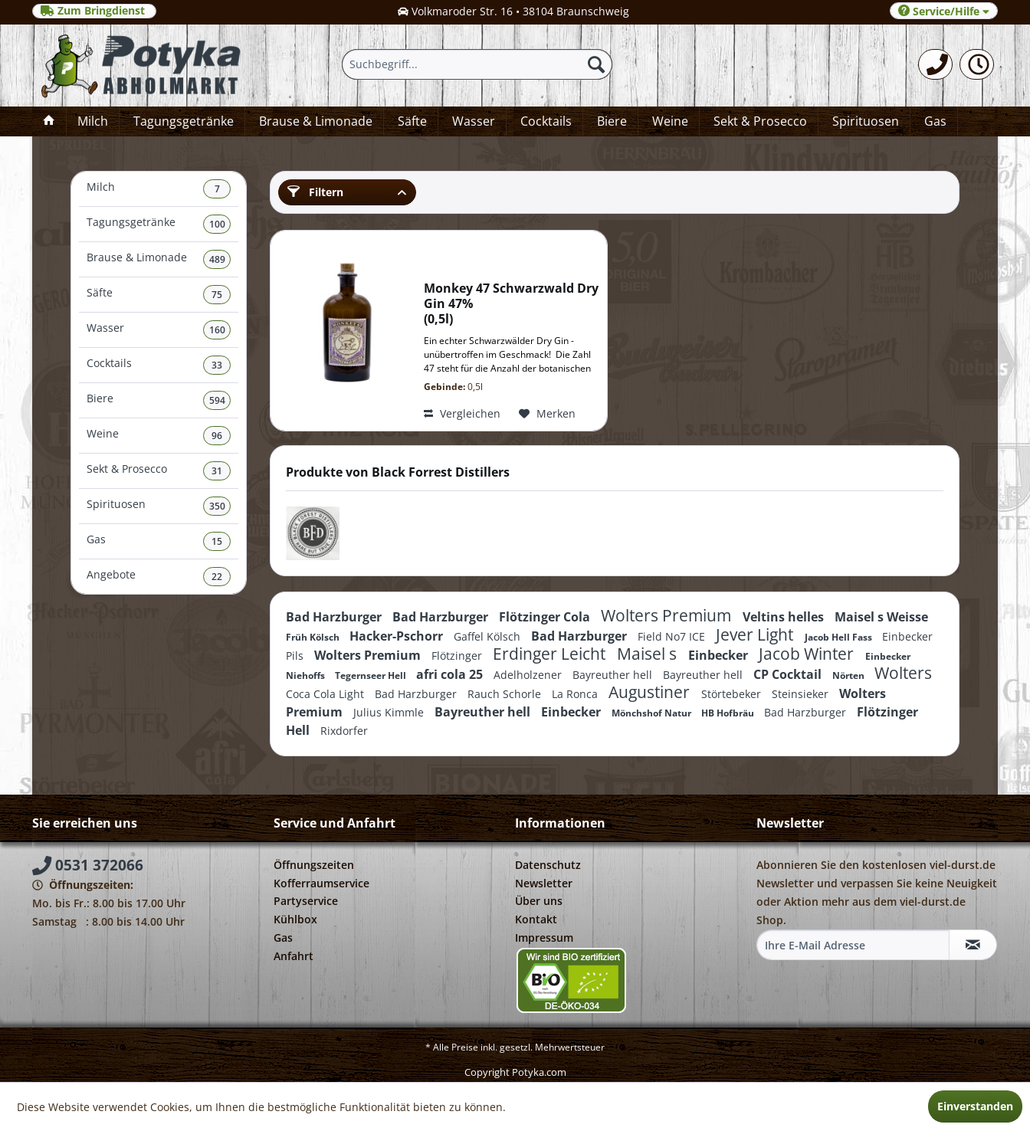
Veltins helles (785, 616)
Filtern (315, 192)
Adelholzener (529, 674)
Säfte (159, 294)
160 (217, 329)
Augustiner (651, 692)
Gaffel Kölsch (488, 636)
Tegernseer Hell (371, 675)
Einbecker (719, 655)
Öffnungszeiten (314, 864)
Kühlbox (295, 919)
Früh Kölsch (314, 637)
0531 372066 (87, 865)
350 (217, 506)
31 (217, 470)
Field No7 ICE (673, 636)
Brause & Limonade (159, 259)
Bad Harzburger (335, 616)
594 (217, 400)
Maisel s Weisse (881, 616)
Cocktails (159, 365)
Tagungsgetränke (159, 224)
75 (217, 294)
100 (217, 224)
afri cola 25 (451, 674)
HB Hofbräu (728, 713)
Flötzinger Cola (546, 616)
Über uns (539, 900)
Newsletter (543, 883)
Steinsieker (802, 694)
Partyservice (306, 900)
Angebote (159, 576)
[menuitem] (935, 64)
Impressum (544, 937)
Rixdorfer (344, 730)
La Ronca (576, 694)
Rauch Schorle (505, 694)
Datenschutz (548, 864)
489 (217, 259)
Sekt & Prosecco (159, 470)
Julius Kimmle (390, 712)
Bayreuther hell (613, 674)
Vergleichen (462, 413)
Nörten (849, 675)
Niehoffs (306, 675)
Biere (159, 400)
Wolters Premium (668, 615)
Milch (159, 188)
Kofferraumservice (321, 883)
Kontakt (536, 919)
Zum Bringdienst (94, 11)
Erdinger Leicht (551, 653)
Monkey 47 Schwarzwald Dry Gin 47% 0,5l (511, 303)
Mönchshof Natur (653, 713)
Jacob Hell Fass (839, 637)
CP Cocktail (789, 674)
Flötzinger (458, 655)
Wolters (903, 673)
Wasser (159, 329)
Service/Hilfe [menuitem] (943, 11)
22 (217, 576)
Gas (159, 541)
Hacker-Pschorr (397, 636)
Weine (159, 435)
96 (217, 435)
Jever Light (756, 634)
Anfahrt (293, 956)
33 (217, 365)
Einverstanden (975, 1106)
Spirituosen (159, 506)
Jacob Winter (808, 653)
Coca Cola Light (326, 694)
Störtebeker (732, 694)
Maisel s (649, 653)
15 (217, 541)
